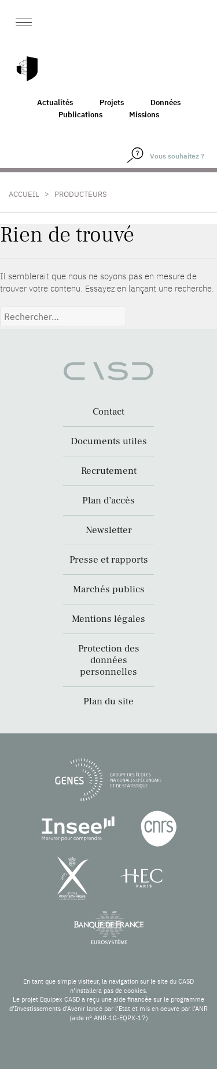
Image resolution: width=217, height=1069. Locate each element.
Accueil (24, 194)
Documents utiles (109, 441)
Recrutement (109, 471)
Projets (112, 102)
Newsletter (109, 530)
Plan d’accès (108, 500)
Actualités (55, 102)
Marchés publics (109, 589)
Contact (108, 411)
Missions (144, 114)
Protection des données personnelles (108, 660)
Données (165, 102)
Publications (80, 114)
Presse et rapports (108, 559)
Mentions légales (108, 619)
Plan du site (108, 701)
